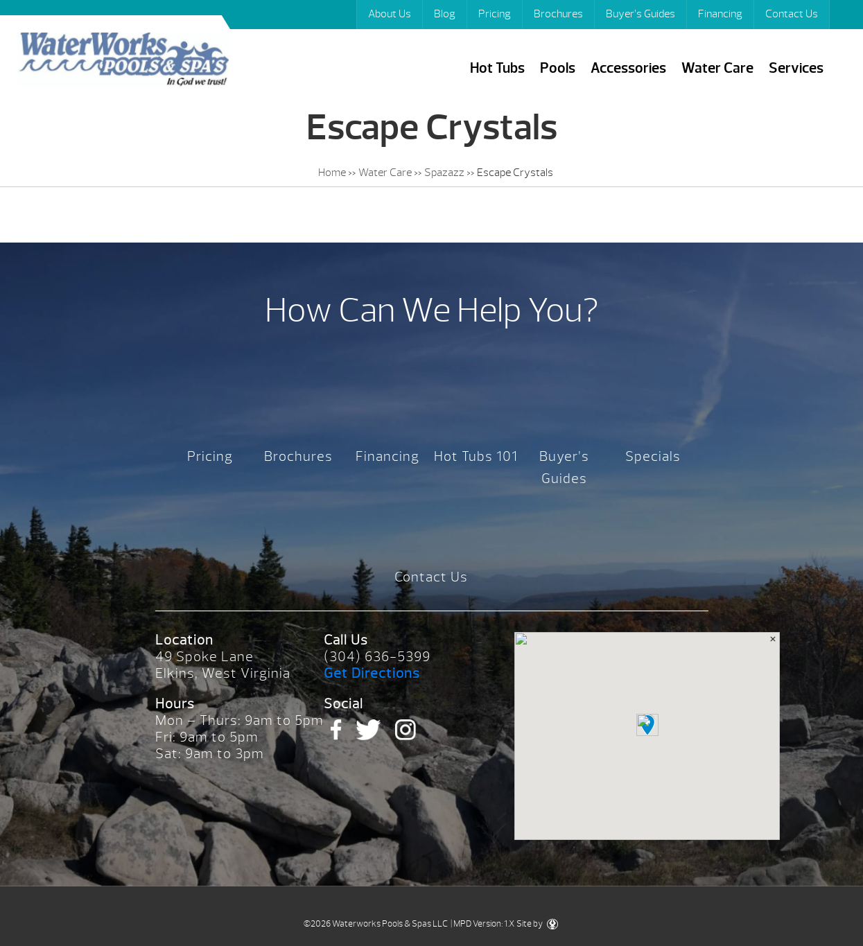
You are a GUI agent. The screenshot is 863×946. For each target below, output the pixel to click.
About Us (389, 14)
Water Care (717, 68)
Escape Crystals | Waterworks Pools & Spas (123, 61)
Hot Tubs (497, 68)
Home (332, 172)
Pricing (494, 14)
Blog (444, 14)
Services (796, 68)
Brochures (558, 14)
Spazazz (444, 172)
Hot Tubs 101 (476, 456)
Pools (557, 68)
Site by (537, 923)
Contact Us (791, 14)
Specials (653, 456)
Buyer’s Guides (640, 14)
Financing (720, 14)
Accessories (628, 68)
